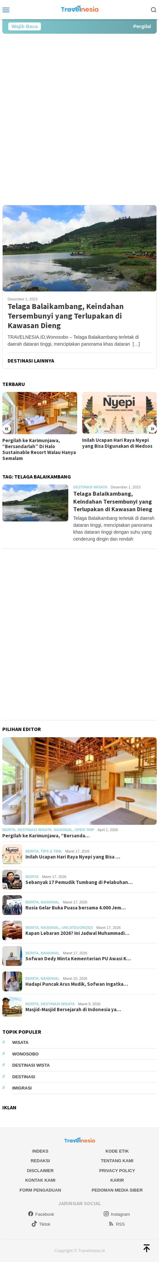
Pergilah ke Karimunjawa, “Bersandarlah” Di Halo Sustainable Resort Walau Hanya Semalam (39, 449)
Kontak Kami (40, 1180)
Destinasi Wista (31, 1065)
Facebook (41, 1214)
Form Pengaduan (40, 1190)
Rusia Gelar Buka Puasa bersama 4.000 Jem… (75, 908)
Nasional (63, 830)
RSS (116, 1224)
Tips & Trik (51, 851)
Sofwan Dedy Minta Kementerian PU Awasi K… (78, 959)
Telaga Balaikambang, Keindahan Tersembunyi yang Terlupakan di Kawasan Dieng (66, 316)
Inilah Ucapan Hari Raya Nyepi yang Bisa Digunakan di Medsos (117, 443)
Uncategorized (77, 928)
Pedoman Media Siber (117, 1190)
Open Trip (84, 830)
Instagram (116, 1214)
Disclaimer (40, 1170)
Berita (9, 830)
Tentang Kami (117, 1160)
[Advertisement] (79, 119)
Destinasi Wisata (90, 487)
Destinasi (23, 1076)
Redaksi (40, 1160)
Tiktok (40, 1224)
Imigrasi (22, 1088)
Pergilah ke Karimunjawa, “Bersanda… (46, 836)
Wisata (20, 1042)
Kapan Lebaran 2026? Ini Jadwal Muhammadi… (77, 933)
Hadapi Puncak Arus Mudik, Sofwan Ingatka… (76, 984)
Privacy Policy (117, 1170)
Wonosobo (25, 1054)
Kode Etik (117, 1151)
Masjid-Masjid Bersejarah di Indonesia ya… (73, 1010)
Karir (117, 1180)
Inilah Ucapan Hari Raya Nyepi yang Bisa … (72, 857)
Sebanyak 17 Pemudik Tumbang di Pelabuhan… (79, 882)
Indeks (40, 1151)
